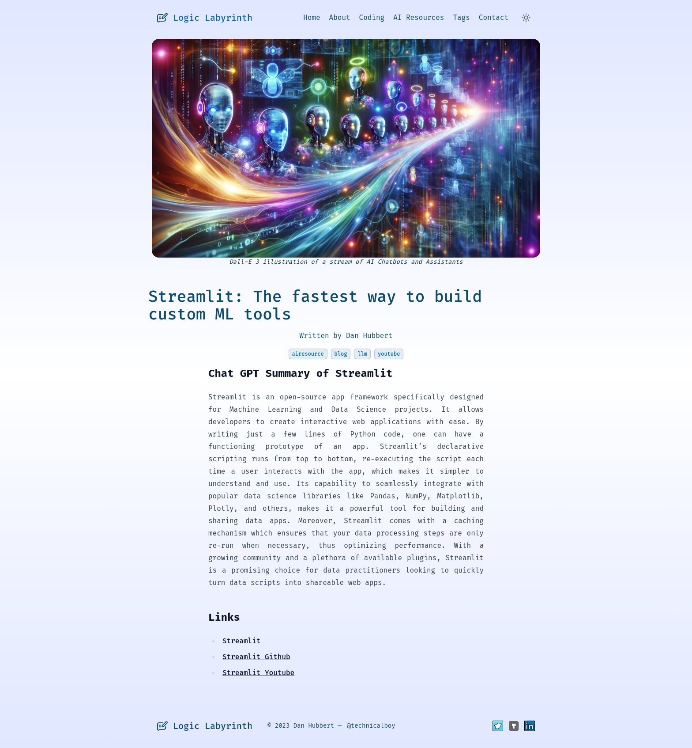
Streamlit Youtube (258, 672)
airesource (308, 353)
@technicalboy (371, 725)
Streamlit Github (256, 656)
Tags (461, 17)
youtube (389, 353)
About (339, 17)
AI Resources (418, 17)
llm (362, 353)
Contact (493, 17)
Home (311, 17)
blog (341, 353)
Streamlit (241, 640)
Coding (372, 17)
